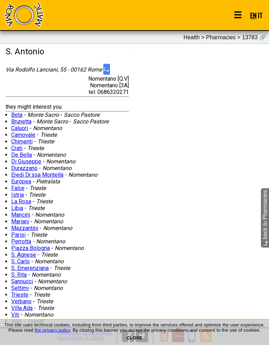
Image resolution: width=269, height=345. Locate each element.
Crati (16, 148)
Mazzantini (24, 228)
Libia (17, 208)
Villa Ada (22, 308)
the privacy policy (52, 330)
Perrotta (21, 241)
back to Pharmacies (265, 218)
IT (260, 15)
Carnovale (23, 134)
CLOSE (134, 337)
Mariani (20, 221)
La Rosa (21, 201)
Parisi (18, 234)
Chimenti (22, 141)
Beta (16, 114)
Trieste (19, 294)
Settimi (20, 288)
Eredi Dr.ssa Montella (37, 174)
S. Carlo (20, 261)
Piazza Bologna (30, 248)
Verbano (21, 301)
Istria (17, 194)
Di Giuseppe (26, 161)
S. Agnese (23, 254)
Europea (21, 181)
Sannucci (22, 281)
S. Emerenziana (30, 268)
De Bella (21, 154)
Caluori (19, 128)
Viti (15, 314)
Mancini (20, 214)
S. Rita (19, 274)
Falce (18, 188)
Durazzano (24, 168)
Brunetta (21, 121)
